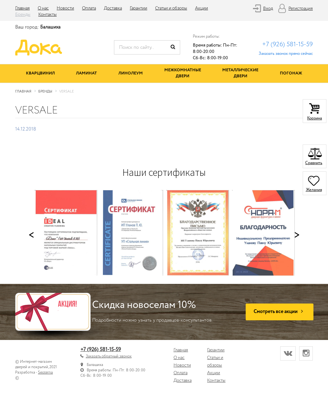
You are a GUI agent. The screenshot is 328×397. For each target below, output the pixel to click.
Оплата (89, 8)
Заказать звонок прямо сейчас (286, 54)
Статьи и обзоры (171, 8)
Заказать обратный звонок (109, 356)
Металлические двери (240, 73)
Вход (268, 8)
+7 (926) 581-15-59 (287, 44)
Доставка (113, 8)
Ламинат (86, 73)
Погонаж (291, 73)
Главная (22, 8)
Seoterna (45, 372)
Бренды (22, 14)
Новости (65, 8)
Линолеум (130, 73)
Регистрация (300, 8)
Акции (201, 8)
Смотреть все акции (280, 311)
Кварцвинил (40, 73)
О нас (43, 8)
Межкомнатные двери (182, 73)
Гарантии (138, 8)
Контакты (47, 14)
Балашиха (50, 27)
